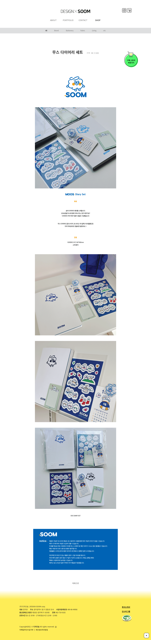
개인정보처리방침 (42, 630)
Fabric (82, 30)
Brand (56, 30)
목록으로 (75, 583)
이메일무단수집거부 (26, 630)
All (46, 30)
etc (104, 30)
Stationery (69, 30)
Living (94, 30)
